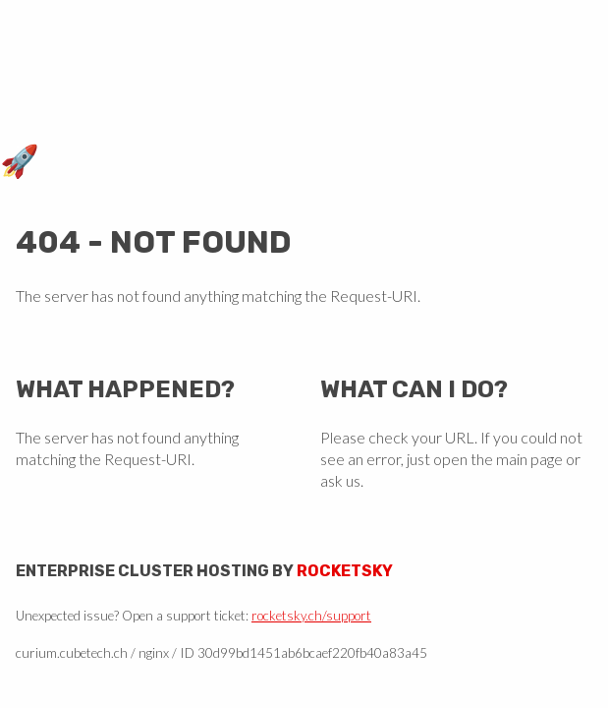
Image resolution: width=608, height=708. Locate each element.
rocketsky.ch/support (311, 615)
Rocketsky (345, 570)
